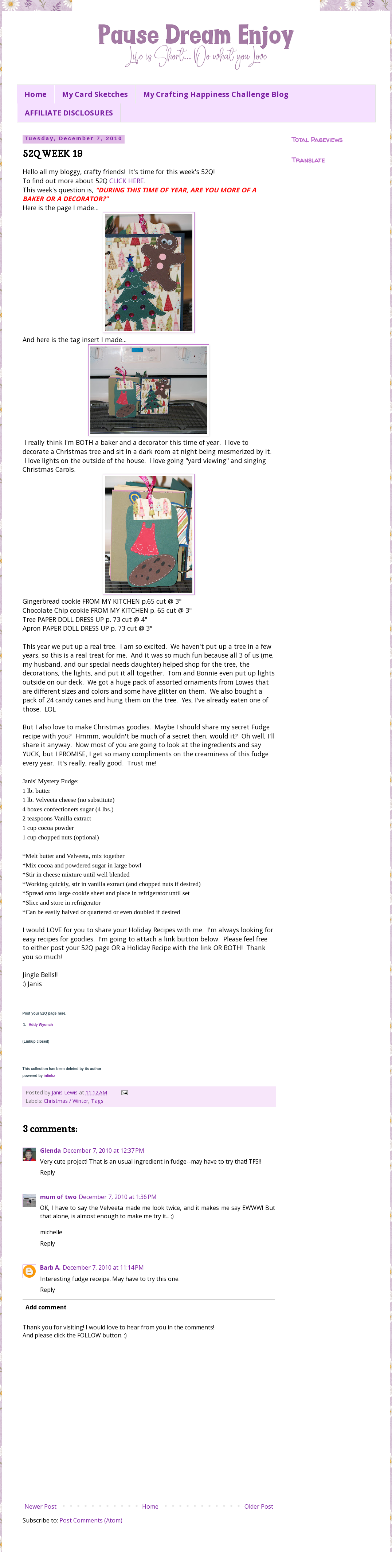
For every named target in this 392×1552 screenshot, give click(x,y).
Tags (97, 1100)
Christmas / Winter (66, 1100)
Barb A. (50, 1267)
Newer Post (40, 1506)
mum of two (58, 1197)
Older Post (258, 1506)
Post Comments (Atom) (90, 1520)
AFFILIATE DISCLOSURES (69, 113)
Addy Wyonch (41, 1025)
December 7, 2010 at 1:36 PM (118, 1197)
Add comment (46, 1307)
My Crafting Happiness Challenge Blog (216, 94)
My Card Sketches (95, 94)
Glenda (50, 1151)
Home (35, 94)
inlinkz (49, 1076)
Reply (47, 1172)
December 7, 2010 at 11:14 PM (103, 1267)
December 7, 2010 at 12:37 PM (103, 1151)
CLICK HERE (126, 180)
